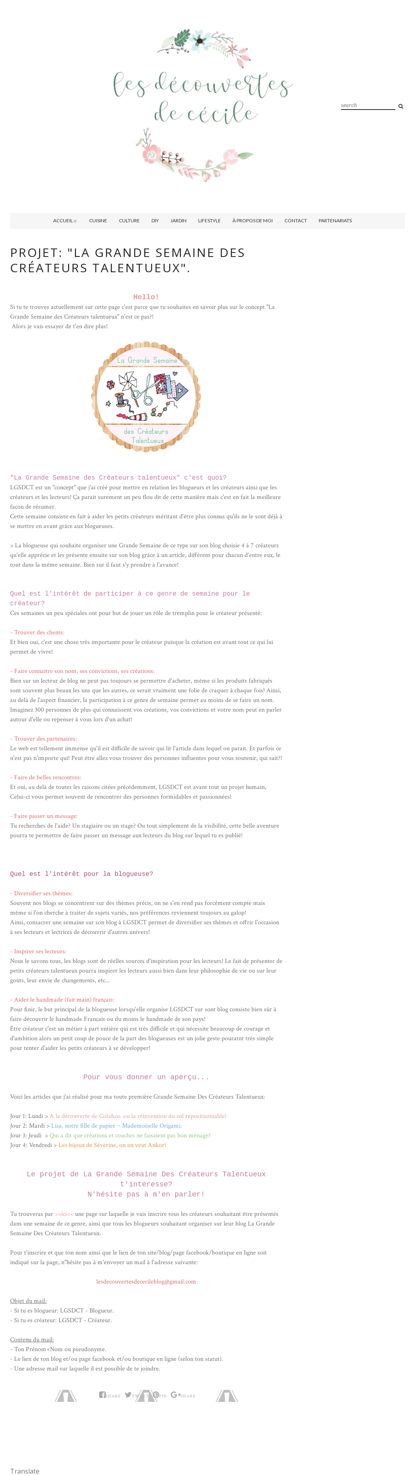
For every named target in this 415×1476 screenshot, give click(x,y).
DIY (155, 220)
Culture (129, 220)
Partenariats (335, 220)
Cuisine (98, 220)
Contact (295, 220)
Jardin (178, 220)
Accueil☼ (65, 220)
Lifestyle (209, 220)
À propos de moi (252, 220)
